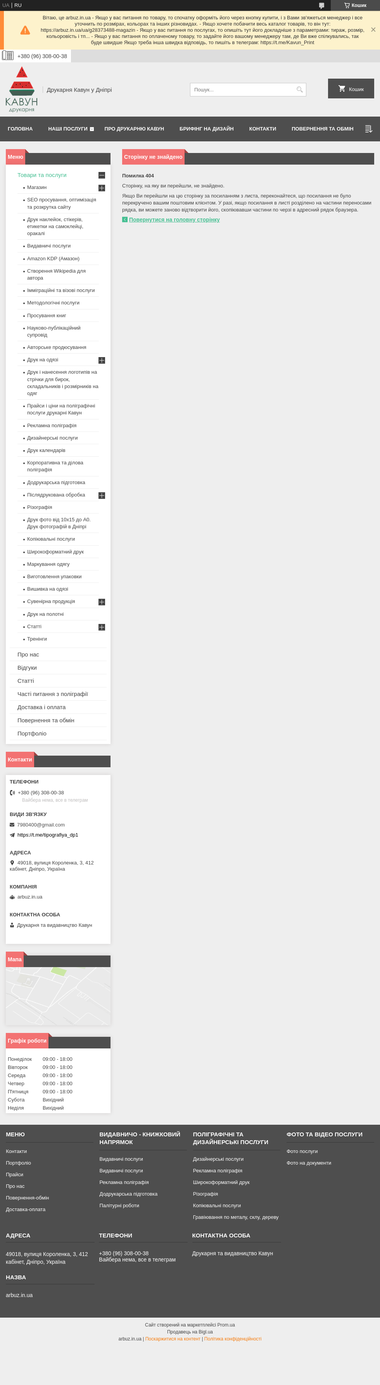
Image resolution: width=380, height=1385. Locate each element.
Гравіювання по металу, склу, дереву (236, 1217)
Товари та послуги (42, 175)
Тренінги (37, 639)
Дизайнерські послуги (52, 438)
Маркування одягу (48, 564)
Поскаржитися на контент (172, 1339)
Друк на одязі (42, 360)
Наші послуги (68, 129)
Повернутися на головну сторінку (174, 220)
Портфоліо (32, 733)
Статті (34, 626)
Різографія (39, 507)
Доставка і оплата (41, 707)
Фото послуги (302, 1151)
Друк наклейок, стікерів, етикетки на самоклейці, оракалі (55, 226)
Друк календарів (46, 450)
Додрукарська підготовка (56, 482)
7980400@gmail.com (41, 825)
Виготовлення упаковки (54, 576)
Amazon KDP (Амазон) (53, 258)
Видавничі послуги (49, 246)
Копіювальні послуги (51, 539)
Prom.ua (226, 1325)
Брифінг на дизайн (207, 129)
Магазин (37, 187)
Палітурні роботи (119, 1205)
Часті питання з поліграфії (52, 694)
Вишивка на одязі (47, 589)
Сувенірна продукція (51, 601)
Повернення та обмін (322, 129)
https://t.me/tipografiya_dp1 (47, 835)
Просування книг (46, 315)
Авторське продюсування (56, 347)
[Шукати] (299, 89)
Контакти (262, 129)
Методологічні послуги (53, 303)
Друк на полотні (45, 614)
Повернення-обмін (27, 1198)
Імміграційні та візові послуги (61, 290)
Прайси (14, 1174)
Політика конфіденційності (233, 1339)
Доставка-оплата (25, 1209)
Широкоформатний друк (55, 552)
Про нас (28, 654)
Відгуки (27, 667)
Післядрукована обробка (56, 495)
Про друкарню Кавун (134, 129)
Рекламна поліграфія (51, 425)
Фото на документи (309, 1163)
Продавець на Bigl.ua (190, 1332)
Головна (20, 129)
